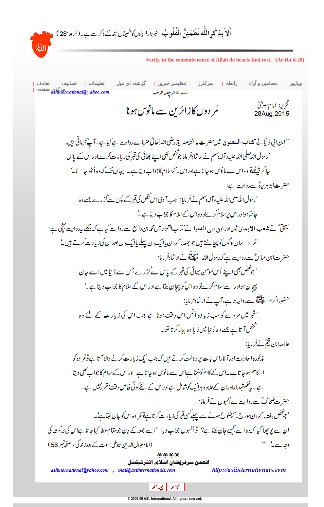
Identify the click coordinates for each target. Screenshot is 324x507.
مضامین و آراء (263, 83)
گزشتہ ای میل (131, 83)
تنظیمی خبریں (172, 83)
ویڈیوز (295, 83)
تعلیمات (96, 83)
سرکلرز (206, 83)
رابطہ (231, 83)
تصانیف (69, 83)
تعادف (43, 83)
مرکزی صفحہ (51, 89)
